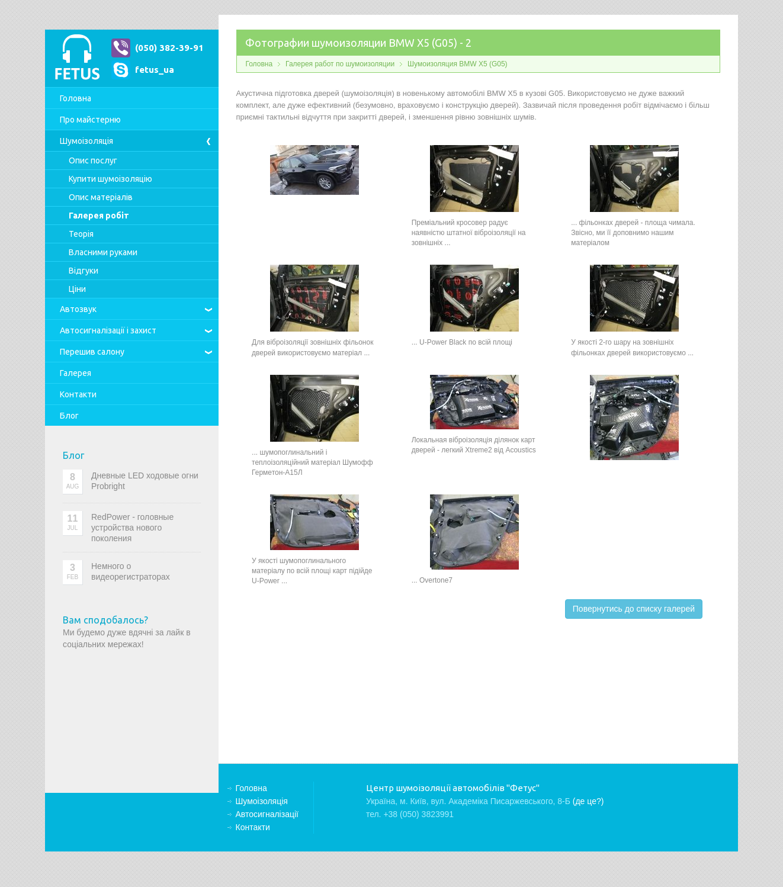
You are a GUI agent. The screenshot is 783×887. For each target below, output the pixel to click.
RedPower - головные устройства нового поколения (132, 527)
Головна (75, 98)
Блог (69, 415)
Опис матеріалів (101, 197)
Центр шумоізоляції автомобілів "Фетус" (77, 58)
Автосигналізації (108, 330)
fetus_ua (154, 70)
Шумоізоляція (86, 141)
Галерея (75, 373)
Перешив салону (92, 351)
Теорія (81, 234)
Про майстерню (90, 119)
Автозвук (78, 309)
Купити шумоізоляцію (110, 179)
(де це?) (588, 801)
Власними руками (103, 252)
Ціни (77, 289)
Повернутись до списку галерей (634, 608)
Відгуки (83, 270)
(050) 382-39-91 (169, 48)
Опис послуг (93, 160)
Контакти (78, 394)
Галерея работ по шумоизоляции (339, 64)
